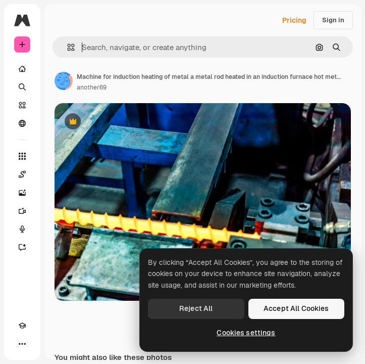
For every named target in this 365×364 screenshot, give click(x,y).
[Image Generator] (22, 193)
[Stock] (22, 105)
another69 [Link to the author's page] (92, 87)
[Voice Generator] (22, 229)
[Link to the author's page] (64, 81)
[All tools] (22, 156)
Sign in (333, 20)
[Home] (22, 69)
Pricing (294, 20)
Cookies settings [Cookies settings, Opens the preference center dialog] (246, 332)
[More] (22, 344)
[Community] (22, 123)
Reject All (196, 308)
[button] (67, 47)
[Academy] (22, 325)
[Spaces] (22, 174)
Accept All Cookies (296, 308)
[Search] (22, 87)
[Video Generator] (22, 211)
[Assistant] (22, 247)
